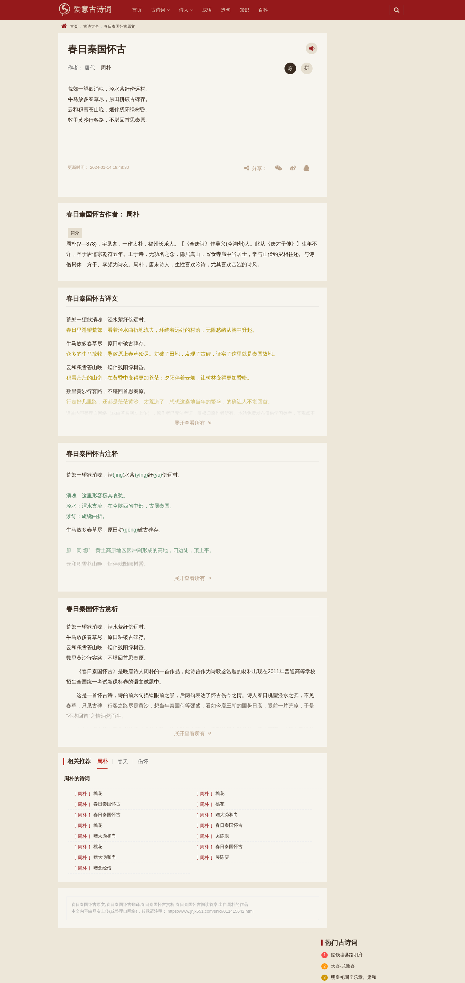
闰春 (335, 132)
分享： (238, 168)
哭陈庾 (214, 836)
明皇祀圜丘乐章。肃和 (353, 75)
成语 (212, 10)
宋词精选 (360, 238)
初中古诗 (360, 226)
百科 (269, 10)
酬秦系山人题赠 (347, 143)
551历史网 (108, 968)
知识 (250, 10)
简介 (75, 232)
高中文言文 (335, 203)
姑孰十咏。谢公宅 (349, 86)
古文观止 (333, 238)
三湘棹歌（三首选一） (353, 154)
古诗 (62, 956)
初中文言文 (362, 215)
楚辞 (328, 192)
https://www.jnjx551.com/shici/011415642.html (210, 911)
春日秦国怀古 (106, 804)
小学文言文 (367, 203)
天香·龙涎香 (343, 64)
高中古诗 (383, 192)
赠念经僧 (102, 868)
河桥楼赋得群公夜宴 (351, 120)
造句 (231, 10)
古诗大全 (91, 26)
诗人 (189, 10)
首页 (142, 10)
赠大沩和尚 (218, 814)
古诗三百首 (367, 250)
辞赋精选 (333, 215)
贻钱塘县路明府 (347, 53)
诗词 (79, 956)
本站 (242, 413)
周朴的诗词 (77, 778)
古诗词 (163, 10)
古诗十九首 (353, 192)
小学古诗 (333, 226)
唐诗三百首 (335, 261)
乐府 (383, 226)
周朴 (106, 67)
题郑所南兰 (342, 98)
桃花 (97, 793)
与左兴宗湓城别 (347, 109)
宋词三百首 (335, 250)
